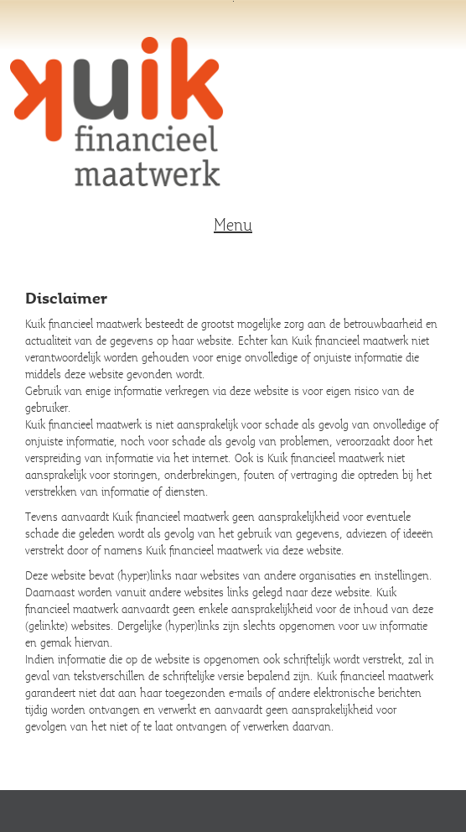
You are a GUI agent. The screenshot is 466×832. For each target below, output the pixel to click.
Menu (233, 225)
